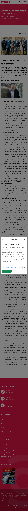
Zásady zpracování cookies (9, 267)
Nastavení (22, 267)
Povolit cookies (7, 271)
